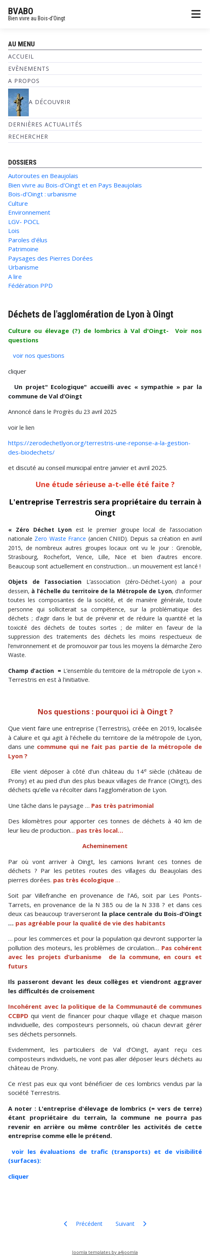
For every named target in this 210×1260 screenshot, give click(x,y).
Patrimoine (23, 249)
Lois (13, 230)
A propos (24, 81)
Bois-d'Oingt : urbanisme (42, 194)
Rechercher (28, 136)
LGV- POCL (23, 222)
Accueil (21, 56)
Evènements (28, 68)
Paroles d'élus (27, 240)
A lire (15, 276)
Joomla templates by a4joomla (105, 1252)
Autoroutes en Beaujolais (43, 176)
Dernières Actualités (45, 124)
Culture (18, 203)
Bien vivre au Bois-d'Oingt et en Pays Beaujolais (75, 185)
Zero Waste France (60, 538)
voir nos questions (37, 355)
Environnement (29, 212)
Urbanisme (23, 267)
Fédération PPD (30, 285)
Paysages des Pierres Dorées (50, 258)
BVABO (20, 11)
